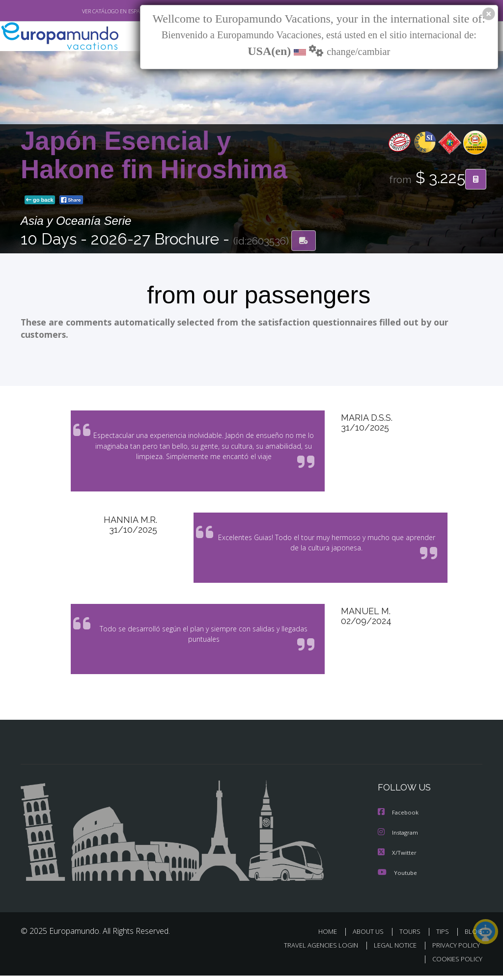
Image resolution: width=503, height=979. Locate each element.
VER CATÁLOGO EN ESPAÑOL (94, 11)
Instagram (399, 837)
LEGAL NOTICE (390, 948)
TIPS (444, 935)
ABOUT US (371, 935)
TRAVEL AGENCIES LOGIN (314, 948)
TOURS (412, 935)
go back (40, 201)
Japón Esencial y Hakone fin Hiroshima (154, 156)
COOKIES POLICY (455, 962)
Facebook (399, 817)
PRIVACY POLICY (453, 948)
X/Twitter (397, 856)
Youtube (397, 876)
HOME (331, 935)
